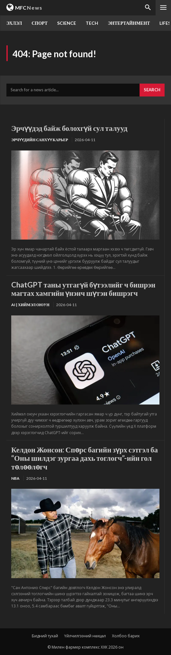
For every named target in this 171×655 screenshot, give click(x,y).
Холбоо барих (126, 636)
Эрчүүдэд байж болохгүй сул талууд (69, 127)
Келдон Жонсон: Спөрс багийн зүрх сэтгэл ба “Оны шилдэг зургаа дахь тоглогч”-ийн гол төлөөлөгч (84, 458)
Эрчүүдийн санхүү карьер (39, 139)
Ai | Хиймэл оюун (30, 304)
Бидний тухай (45, 636)
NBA (15, 478)
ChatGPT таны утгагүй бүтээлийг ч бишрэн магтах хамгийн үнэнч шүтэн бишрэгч (83, 288)
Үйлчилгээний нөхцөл (85, 636)
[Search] (152, 90)
